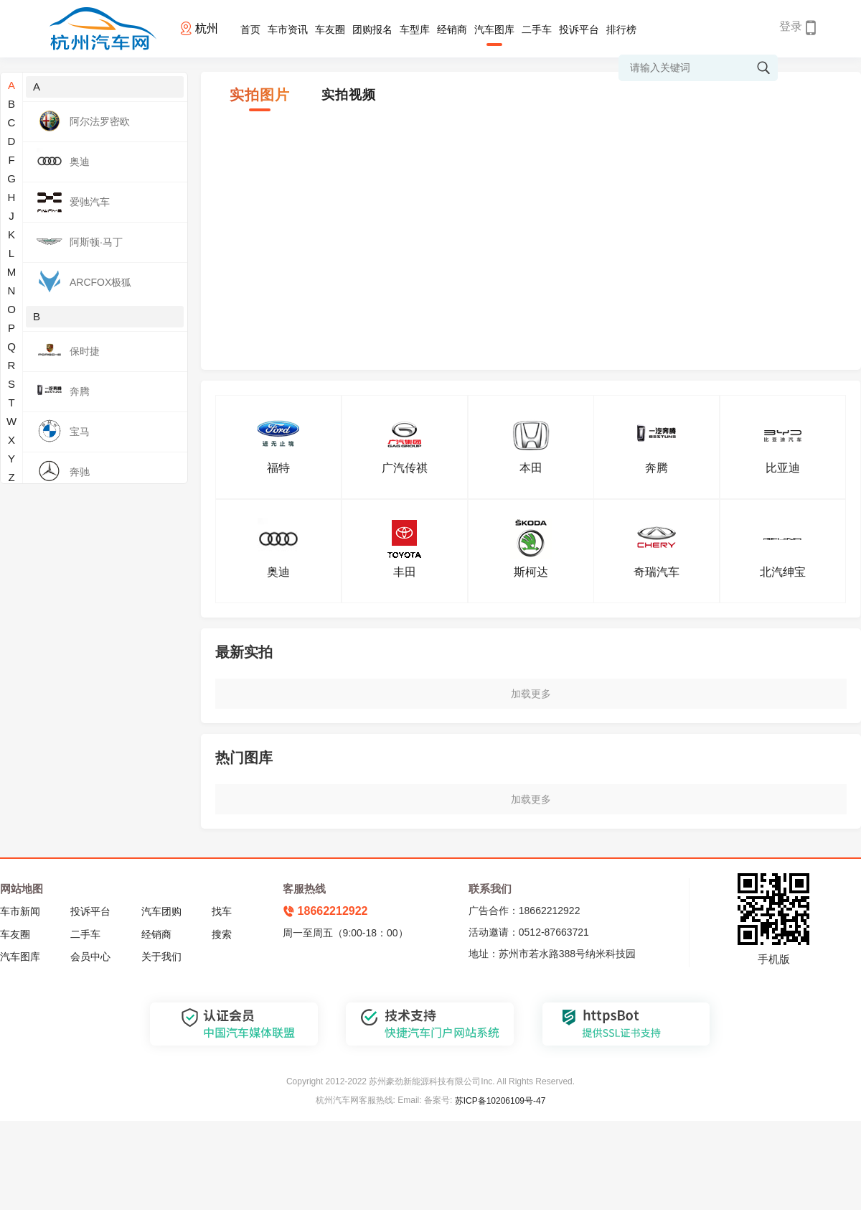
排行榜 (621, 29)
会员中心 (90, 956)
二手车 (537, 29)
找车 (222, 911)
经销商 (452, 29)
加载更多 (531, 693)
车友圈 (330, 29)
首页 (250, 29)
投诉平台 (579, 29)
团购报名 (372, 29)
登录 (790, 26)
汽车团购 (161, 911)
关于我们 (161, 956)
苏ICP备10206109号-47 (500, 1101)
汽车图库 (494, 29)
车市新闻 (20, 911)
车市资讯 (288, 29)
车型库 (415, 29)
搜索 (222, 934)
